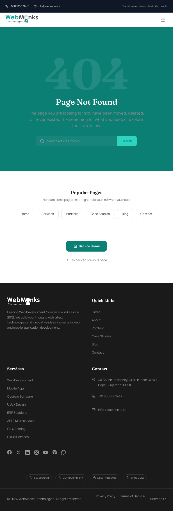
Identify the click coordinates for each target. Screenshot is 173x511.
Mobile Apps (16, 388)
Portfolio (72, 214)
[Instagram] (36, 455)
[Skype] (54, 455)
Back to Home (86, 246)
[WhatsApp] (63, 455)
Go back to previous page (86, 260)
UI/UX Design (16, 404)
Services (47, 214)
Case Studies (100, 214)
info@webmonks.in (47, 6)
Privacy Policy (105, 496)
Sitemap (158, 499)
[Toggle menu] (163, 20)
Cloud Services (18, 437)
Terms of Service (133, 496)
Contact (146, 214)
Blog (125, 214)
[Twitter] (18, 455)
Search (127, 141)
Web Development (20, 380)
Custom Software (20, 396)
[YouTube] (45, 455)
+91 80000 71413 (17, 6)
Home (25, 214)
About (96, 320)
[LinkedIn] (27, 455)
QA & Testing (16, 429)
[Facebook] (9, 455)
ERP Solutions (17, 412)
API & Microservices (21, 420)
